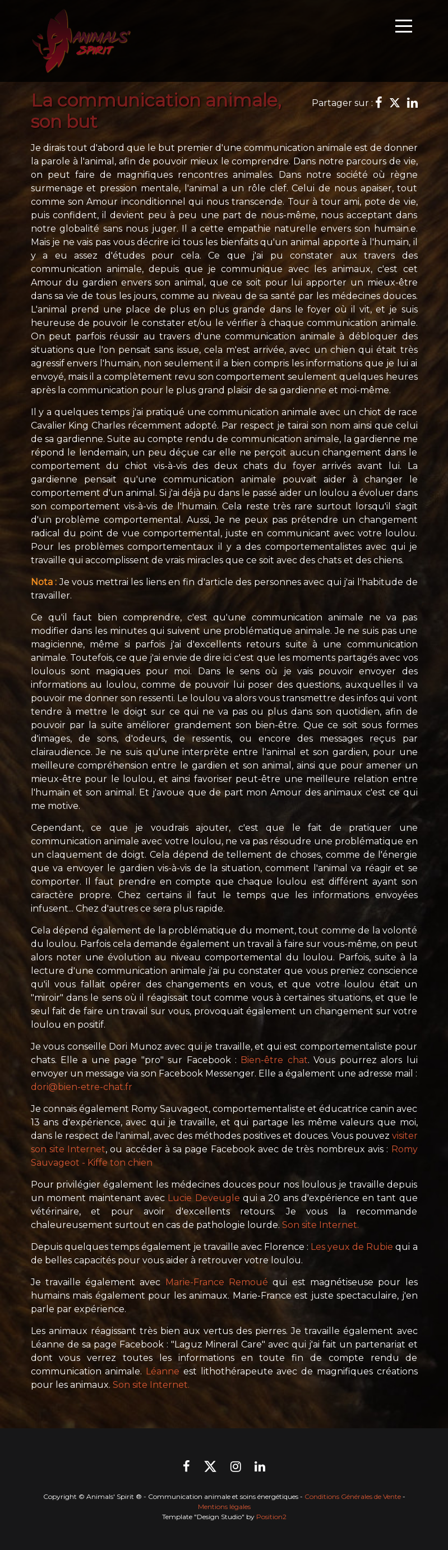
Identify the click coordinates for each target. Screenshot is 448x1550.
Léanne (162, 1371)
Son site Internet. (320, 1225)
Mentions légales (224, 1506)
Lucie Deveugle (203, 1198)
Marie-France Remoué (216, 1282)
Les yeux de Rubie (352, 1246)
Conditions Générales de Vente (352, 1496)
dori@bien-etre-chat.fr (81, 1087)
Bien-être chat (274, 1060)
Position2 (271, 1516)
